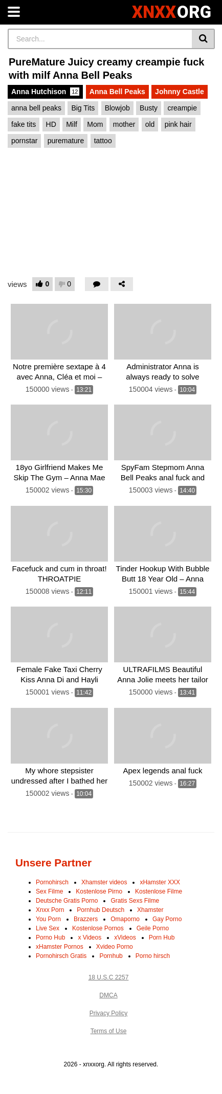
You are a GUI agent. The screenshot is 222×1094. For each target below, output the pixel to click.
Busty (149, 108)
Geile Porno (153, 928)
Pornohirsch (52, 882)
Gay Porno (167, 919)
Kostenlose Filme (158, 891)
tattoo (103, 141)
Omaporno (125, 919)
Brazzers (86, 919)
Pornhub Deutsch (100, 909)
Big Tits (83, 108)
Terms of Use (109, 1031)
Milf (71, 124)
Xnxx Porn (50, 909)
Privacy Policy (109, 1013)
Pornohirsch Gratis (61, 955)
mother (124, 124)
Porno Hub (50, 937)
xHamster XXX (160, 882)
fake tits (23, 124)
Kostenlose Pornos (98, 928)
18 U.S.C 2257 (108, 977)
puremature (66, 141)
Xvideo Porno (114, 946)
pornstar (24, 141)
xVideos (125, 937)
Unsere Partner (53, 862)
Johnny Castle (179, 91)
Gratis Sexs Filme (134, 900)
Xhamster (150, 909)
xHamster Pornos (59, 946)
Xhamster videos (104, 882)
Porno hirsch (153, 955)
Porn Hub (162, 937)
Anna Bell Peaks (117, 91)
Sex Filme (49, 891)
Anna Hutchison (45, 91)
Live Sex (47, 928)
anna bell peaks (36, 108)
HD (51, 124)
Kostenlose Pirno (99, 891)
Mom (95, 124)
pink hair (178, 124)
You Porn (48, 919)
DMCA (108, 995)
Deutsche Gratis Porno (67, 900)
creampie (182, 108)
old (150, 124)
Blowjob (117, 108)
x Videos (89, 937)
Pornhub (110, 955)
